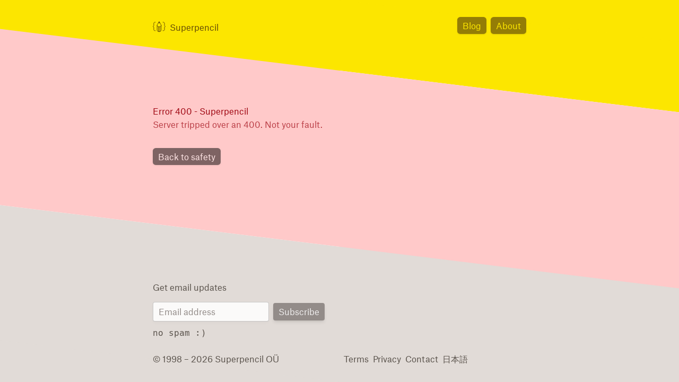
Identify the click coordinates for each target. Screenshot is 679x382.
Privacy (385, 358)
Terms (356, 358)
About (509, 25)
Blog (474, 25)
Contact (418, 358)
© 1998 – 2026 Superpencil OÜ (211, 358)
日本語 (450, 358)
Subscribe (300, 312)
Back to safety (185, 157)
